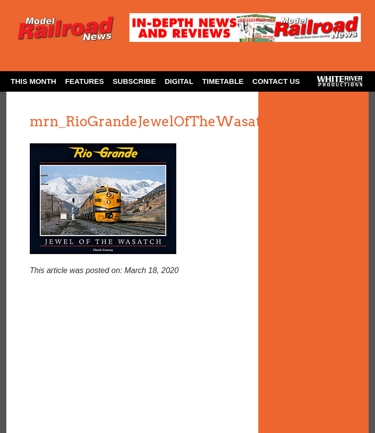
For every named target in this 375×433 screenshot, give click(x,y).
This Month (33, 81)
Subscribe (134, 81)
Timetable (223, 81)
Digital (179, 81)
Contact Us (276, 81)
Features (84, 81)
